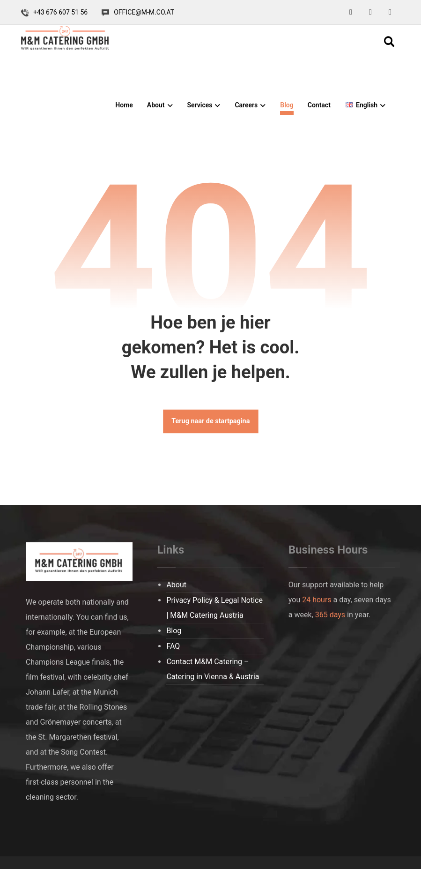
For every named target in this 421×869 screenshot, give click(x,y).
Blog (173, 630)
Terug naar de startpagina (210, 422)
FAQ (173, 646)
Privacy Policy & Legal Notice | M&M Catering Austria (214, 608)
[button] (351, 12)
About (176, 584)
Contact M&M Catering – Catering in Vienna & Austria (212, 669)
